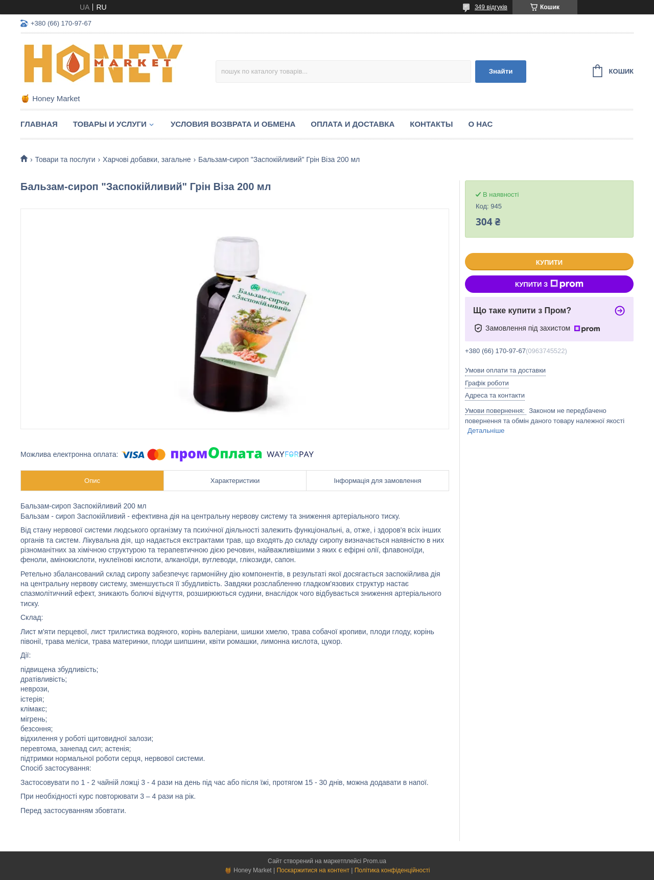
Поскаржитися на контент (312, 870)
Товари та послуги (65, 159)
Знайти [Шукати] (501, 71)
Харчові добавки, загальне (147, 159)
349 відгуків (491, 7)
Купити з (549, 284)
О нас (480, 124)
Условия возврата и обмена (233, 124)
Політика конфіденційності (392, 870)
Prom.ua (374, 861)
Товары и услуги (110, 124)
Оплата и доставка (352, 124)
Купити (549, 262)
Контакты (431, 124)
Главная (39, 124)
